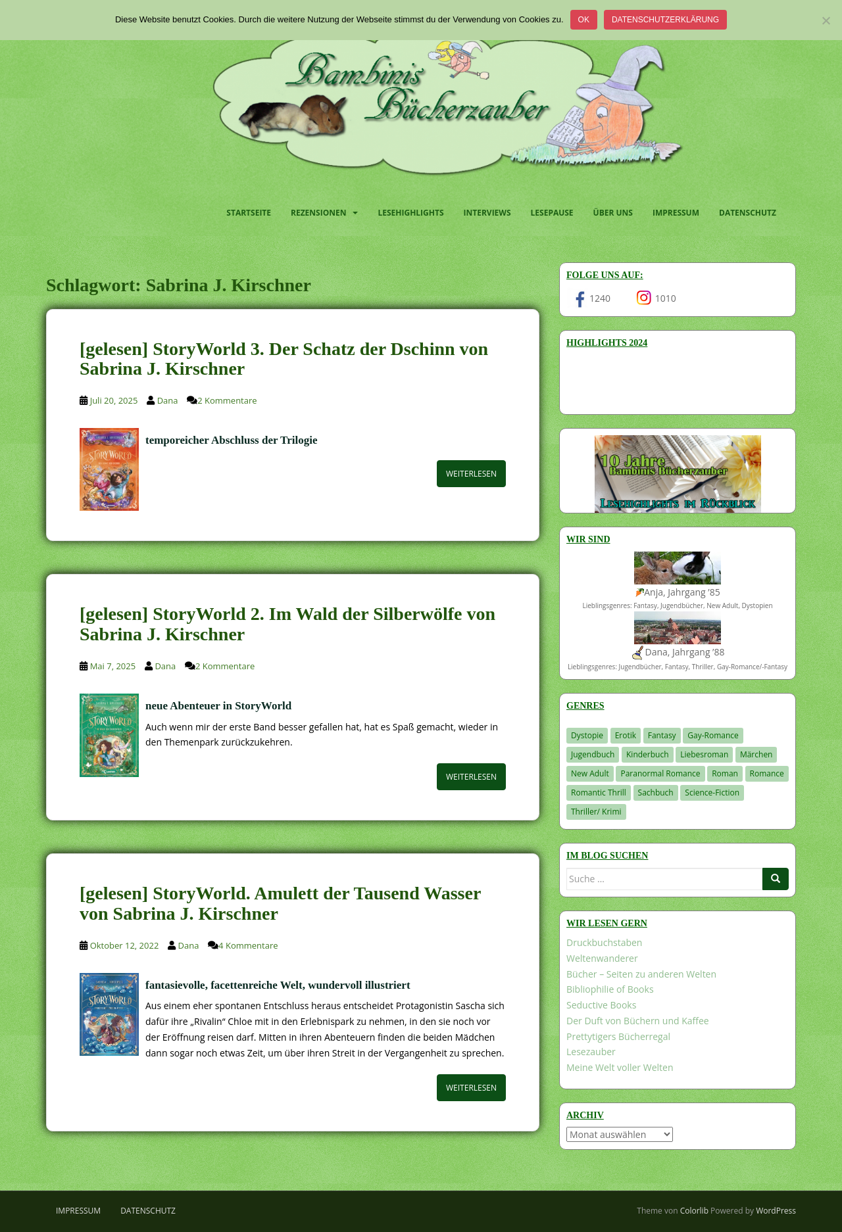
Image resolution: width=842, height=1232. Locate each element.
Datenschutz (747, 212)
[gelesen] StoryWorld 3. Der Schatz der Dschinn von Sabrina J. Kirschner (284, 359)
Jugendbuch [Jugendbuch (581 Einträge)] (592, 754)
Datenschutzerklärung (665, 19)
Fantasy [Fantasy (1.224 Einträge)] (662, 735)
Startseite (248, 212)
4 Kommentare (248, 945)
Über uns (613, 212)
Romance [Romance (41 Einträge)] (767, 773)
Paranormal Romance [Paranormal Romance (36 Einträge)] (660, 773)
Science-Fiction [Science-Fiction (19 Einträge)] (712, 792)
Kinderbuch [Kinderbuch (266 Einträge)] (647, 754)
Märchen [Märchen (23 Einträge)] (756, 754)
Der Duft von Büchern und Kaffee (637, 1020)
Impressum (676, 212)
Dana (167, 400)
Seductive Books (601, 1005)
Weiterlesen (471, 473)
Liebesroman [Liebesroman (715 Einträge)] (704, 754)
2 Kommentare (227, 400)
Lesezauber (591, 1051)
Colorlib (694, 1210)
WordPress (776, 1210)
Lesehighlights (410, 212)
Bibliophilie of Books (610, 989)
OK (583, 19)
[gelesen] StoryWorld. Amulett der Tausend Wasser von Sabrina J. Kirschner (280, 903)
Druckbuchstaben (604, 942)
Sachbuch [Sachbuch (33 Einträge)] (656, 792)
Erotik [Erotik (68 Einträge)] (625, 735)
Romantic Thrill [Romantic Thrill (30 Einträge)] (598, 792)
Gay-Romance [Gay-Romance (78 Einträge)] (713, 735)
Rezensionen (318, 212)
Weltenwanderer (602, 958)
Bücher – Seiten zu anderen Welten (641, 974)
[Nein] (825, 20)
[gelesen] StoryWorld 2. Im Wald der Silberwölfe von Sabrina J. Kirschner (287, 624)
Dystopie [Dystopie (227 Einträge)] (587, 735)
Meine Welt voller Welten (619, 1067)
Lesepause (552, 212)
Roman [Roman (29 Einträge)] (725, 773)
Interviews (487, 212)
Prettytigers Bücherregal (618, 1036)
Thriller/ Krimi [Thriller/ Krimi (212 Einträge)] (596, 811)
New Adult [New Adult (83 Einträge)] (590, 773)
